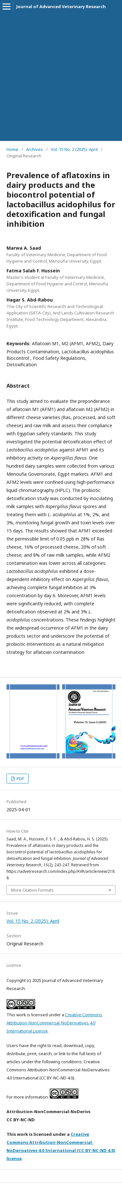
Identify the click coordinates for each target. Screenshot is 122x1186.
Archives (34, 149)
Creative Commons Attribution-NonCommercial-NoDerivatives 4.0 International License (54, 1023)
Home (12, 149)
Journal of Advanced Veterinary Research (61, 6)
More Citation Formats (32, 890)
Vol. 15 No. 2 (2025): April (74, 149)
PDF (20, 778)
